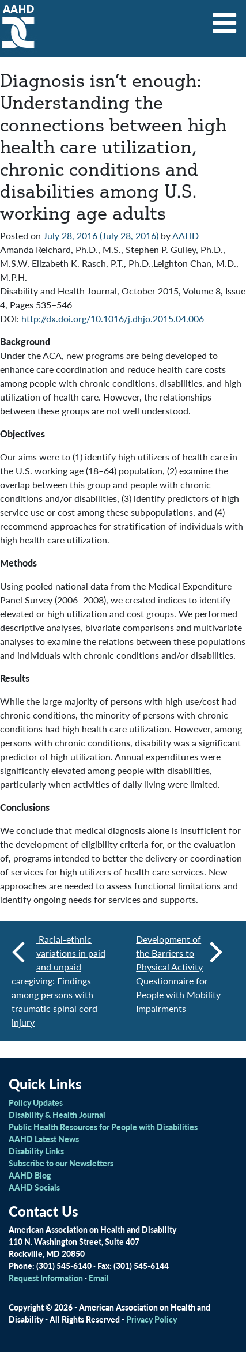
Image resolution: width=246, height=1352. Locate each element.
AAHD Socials (34, 1187)
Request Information (46, 1277)
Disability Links (36, 1151)
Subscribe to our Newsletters (61, 1163)
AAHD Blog (30, 1175)
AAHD (185, 235)
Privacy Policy (151, 1319)
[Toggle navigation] (224, 19)
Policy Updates (36, 1102)
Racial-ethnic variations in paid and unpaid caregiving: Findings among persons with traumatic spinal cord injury (58, 980)
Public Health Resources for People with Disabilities (103, 1126)
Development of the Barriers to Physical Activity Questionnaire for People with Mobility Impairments (179, 973)
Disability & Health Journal (57, 1114)
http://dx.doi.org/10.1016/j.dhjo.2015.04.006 (112, 318)
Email (99, 1277)
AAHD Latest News (44, 1139)
